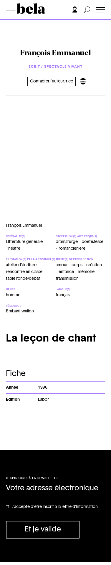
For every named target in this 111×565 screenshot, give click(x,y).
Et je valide (43, 529)
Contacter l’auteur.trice (51, 81)
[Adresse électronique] (55, 488)
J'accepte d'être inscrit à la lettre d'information (55, 507)
